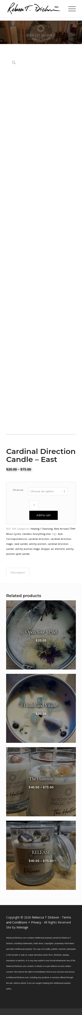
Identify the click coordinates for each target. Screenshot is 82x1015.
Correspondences (16, 538)
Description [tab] (18, 572)
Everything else (42, 533)
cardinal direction (38, 538)
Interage (22, 927)
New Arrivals (61, 528)
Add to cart (44, 515)
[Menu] (70, 8)
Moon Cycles (13, 533)
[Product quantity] (34, 505)
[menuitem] (70, 8)
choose (18, 489)
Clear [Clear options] (73, 528)
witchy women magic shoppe (32, 548)
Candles (26, 533)
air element (58, 548)
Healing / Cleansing (42, 528)
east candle (21, 543)
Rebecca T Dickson (45, 917)
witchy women (37, 543)
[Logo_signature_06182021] (34, 8)
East (60, 533)
